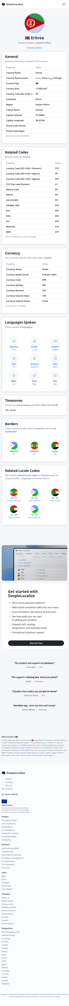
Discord (7, 785)
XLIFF (4, 961)
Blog (3, 876)
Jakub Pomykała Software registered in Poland (28, 994)
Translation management (13, 858)
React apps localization (11, 855)
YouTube (7, 782)
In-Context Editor (9, 836)
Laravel (5, 945)
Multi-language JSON (11, 932)
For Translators (8, 864)
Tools (4, 879)
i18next (5, 967)
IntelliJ (4, 977)
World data (6, 886)
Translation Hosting (10, 833)
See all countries (34, 48)
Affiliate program (9, 907)
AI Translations (8, 830)
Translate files (8, 851)
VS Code (5, 974)
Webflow (5, 983)
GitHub (6, 779)
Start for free (36, 643)
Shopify (5, 980)
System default (10, 794)
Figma (4, 964)
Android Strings (8, 935)
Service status (8, 923)
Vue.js (4, 958)
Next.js (5, 951)
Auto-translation (9, 823)
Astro (4, 954)
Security (5, 917)
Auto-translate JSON (10, 848)
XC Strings (6, 938)
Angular (5, 948)
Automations (7, 827)
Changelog (6, 840)
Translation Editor (9, 820)
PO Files (5, 941)
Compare (6, 882)
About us (5, 897)
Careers (5, 920)
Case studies (7, 889)
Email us (7, 788)
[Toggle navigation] (63, 4)
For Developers (8, 861)
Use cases (6, 867)
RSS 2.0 (41, 996)
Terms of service (9, 910)
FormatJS (5, 971)
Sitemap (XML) (49, 996)
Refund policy (7, 914)
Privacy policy (7, 904)
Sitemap (57, 996)
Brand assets (7, 901)
